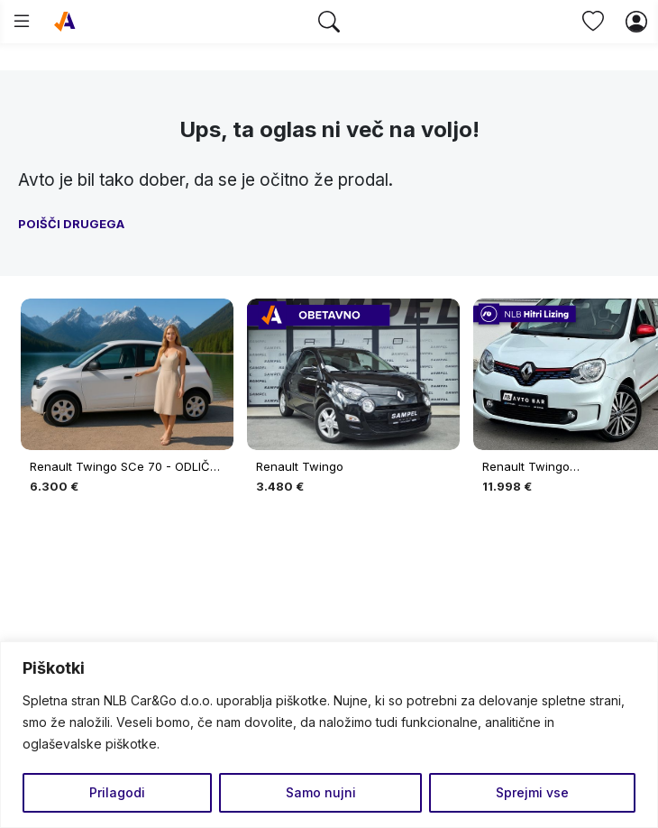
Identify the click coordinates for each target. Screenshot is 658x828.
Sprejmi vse (532, 792)
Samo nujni (321, 792)
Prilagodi (117, 792)
